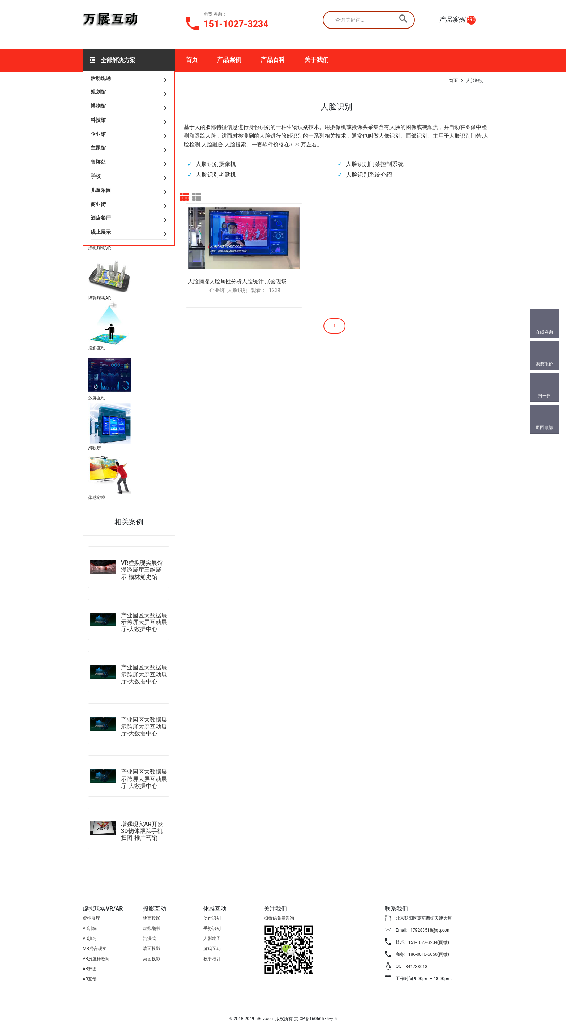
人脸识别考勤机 (216, 174)
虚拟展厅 (91, 918)
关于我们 (316, 59)
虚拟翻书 (151, 928)
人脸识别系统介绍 (369, 174)
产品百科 (273, 59)
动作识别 (212, 918)
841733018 (416, 966)
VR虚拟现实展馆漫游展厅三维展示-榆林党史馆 (142, 569)
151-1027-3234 (236, 24)
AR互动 (90, 978)
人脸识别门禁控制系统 (375, 163)
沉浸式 (149, 938)
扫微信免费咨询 (279, 918)
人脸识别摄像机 (216, 163)
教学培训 (212, 958)
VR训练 (90, 928)
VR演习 (90, 938)
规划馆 (98, 92)
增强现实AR (99, 298)
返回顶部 (544, 427)
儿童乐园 (101, 190)
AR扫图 (90, 968)
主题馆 (98, 148)
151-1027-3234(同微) (428, 942)
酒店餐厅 (101, 218)
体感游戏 (96, 497)
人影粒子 (212, 938)
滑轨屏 (94, 447)
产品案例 (229, 59)
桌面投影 (151, 958)
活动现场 (101, 78)
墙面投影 (151, 948)
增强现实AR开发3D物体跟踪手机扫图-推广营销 (142, 831)
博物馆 (98, 106)
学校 (96, 176)
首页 (192, 59)
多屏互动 (96, 397)
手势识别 (212, 928)
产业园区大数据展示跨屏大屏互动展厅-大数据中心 (144, 622)
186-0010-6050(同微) (428, 954)
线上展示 (101, 232)
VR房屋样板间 (96, 958)
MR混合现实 (94, 948)
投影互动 (96, 348)
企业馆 (98, 134)
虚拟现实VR (99, 248)
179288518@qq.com (430, 930)
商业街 (98, 204)
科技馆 (98, 120)
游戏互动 (212, 948)
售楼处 (98, 162)
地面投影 (151, 918)
